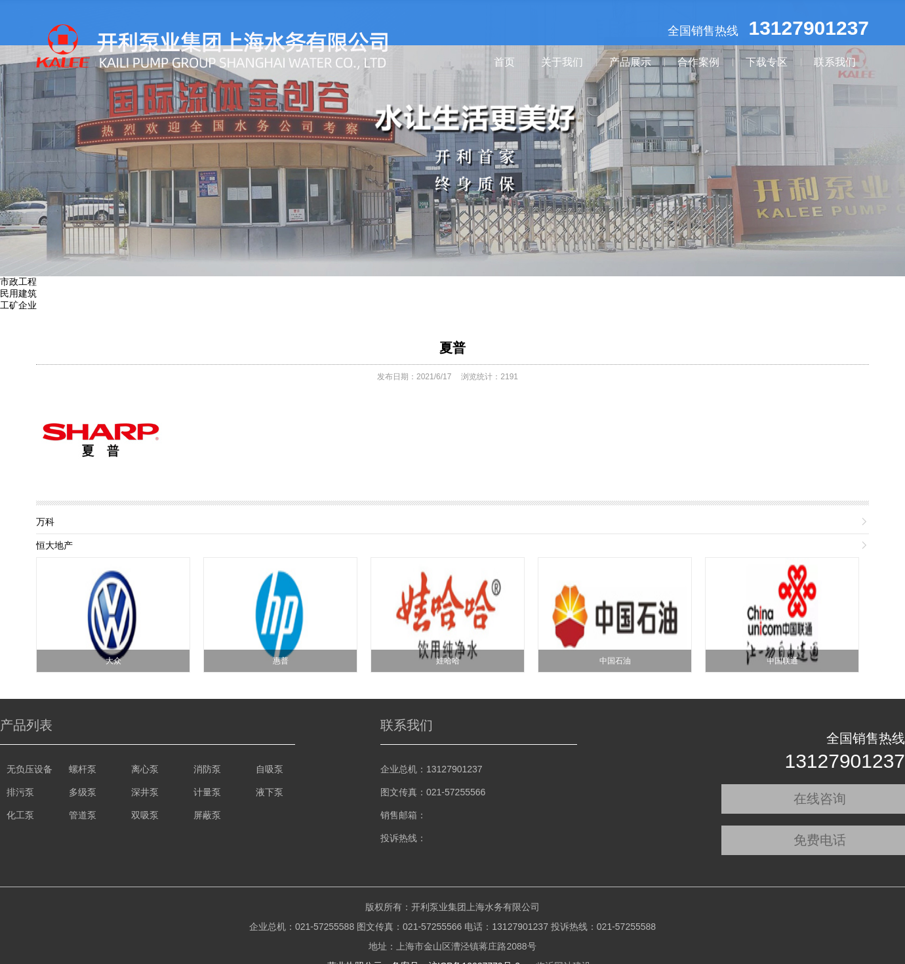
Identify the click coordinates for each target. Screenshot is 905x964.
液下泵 (269, 792)
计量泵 (207, 792)
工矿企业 (18, 305)
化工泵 (20, 815)
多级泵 (82, 792)
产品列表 (26, 725)
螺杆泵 (82, 769)
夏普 (452, 348)
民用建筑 (18, 293)
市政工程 (18, 281)
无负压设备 (29, 769)
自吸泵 (269, 769)
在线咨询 (820, 798)
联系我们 (835, 62)
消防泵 (207, 769)
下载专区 (767, 62)
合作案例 (698, 62)
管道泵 (82, 815)
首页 (504, 62)
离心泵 (145, 769)
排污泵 (20, 792)
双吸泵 (145, 815)
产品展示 (630, 62)
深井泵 (145, 792)
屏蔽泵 (207, 815)
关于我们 (562, 62)
